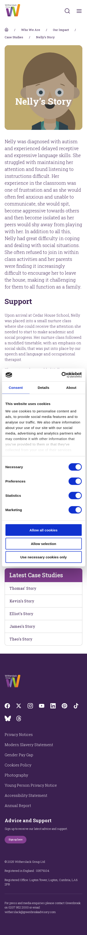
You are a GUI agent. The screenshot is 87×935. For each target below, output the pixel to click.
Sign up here (16, 839)
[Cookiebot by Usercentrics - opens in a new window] (62, 375)
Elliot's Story (21, 613)
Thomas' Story (23, 588)
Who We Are (30, 30)
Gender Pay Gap (19, 754)
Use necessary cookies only (43, 557)
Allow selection (43, 543)
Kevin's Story (22, 601)
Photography (16, 775)
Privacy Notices (19, 734)
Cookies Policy (18, 764)
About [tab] (71, 387)
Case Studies (14, 37)
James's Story (22, 626)
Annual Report (18, 805)
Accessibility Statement (26, 795)
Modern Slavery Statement (29, 744)
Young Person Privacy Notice (31, 785)
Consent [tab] (16, 387)
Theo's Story (21, 639)
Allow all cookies (43, 530)
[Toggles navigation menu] (79, 11)
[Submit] (67, 11)
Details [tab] (43, 387)
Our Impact (61, 30)
